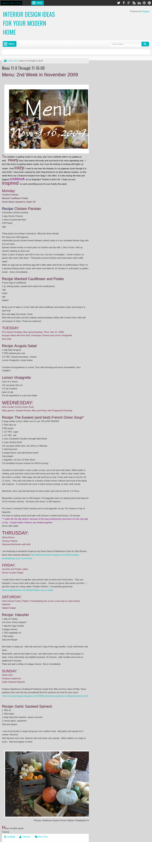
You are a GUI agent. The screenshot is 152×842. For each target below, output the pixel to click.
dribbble (144, 3)
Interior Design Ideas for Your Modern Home (29, 23)
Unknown (26, 837)
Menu (39, 3)
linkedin (139, 3)
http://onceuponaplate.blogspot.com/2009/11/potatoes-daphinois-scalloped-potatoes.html (45, 696)
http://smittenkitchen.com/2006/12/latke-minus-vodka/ (27, 590)
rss (134, 3)
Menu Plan (43, 837)
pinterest (149, 3)
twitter (118, 3)
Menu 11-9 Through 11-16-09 (23, 68)
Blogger (145, 11)
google (128, 3)
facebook (123, 3)
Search (145, 44)
